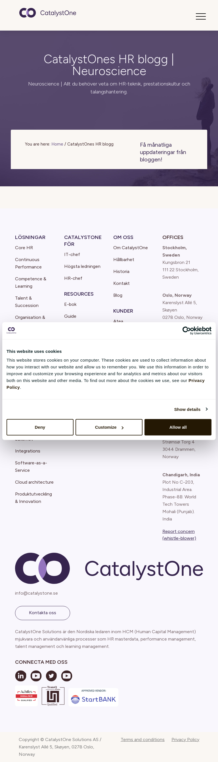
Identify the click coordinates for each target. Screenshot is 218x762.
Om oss (123, 237)
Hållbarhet (123, 259)
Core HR (24, 247)
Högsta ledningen (82, 266)
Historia (121, 271)
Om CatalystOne (130, 247)
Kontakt (121, 283)
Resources (79, 294)
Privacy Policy (185, 739)
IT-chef (72, 254)
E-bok (70, 304)
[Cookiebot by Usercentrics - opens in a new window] (186, 330)
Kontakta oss (42, 612)
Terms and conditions (143, 739)
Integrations (27, 451)
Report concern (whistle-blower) (179, 535)
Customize (109, 427)
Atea (118, 321)
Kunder (123, 311)
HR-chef (73, 278)
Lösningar (30, 237)
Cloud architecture (34, 482)
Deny (40, 427)
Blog (117, 295)
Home (57, 144)
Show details (187, 409)
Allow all (178, 427)
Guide (70, 316)
